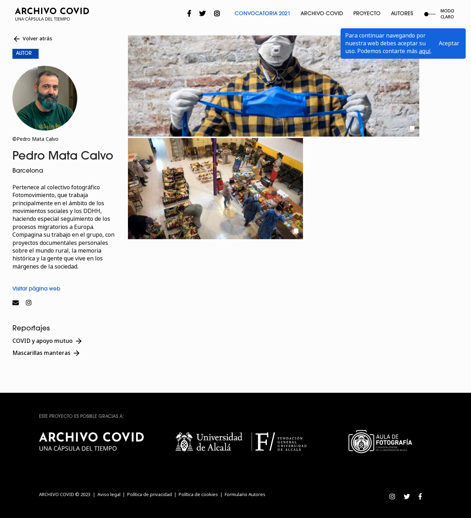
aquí (425, 51)
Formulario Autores (245, 494)
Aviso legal (108, 494)
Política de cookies (198, 494)
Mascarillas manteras (46, 353)
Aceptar (449, 43)
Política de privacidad (149, 494)
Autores (402, 14)
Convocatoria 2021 (262, 14)
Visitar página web (36, 289)
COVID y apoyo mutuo (47, 341)
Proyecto (367, 14)
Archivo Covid (322, 14)
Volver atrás (32, 39)
